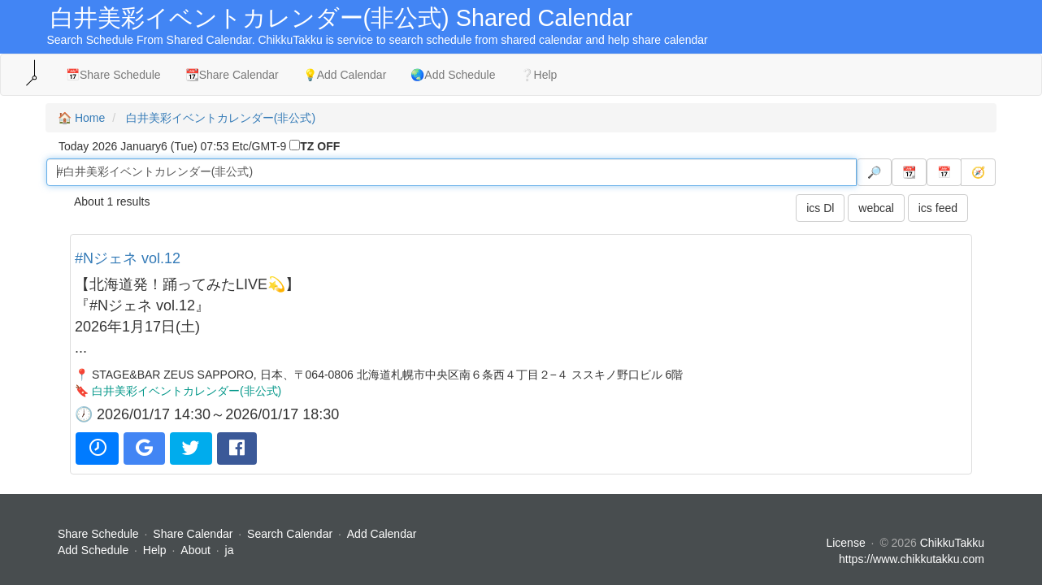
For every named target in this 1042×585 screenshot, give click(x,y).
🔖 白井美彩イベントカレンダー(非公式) (178, 390)
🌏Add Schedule (452, 74)
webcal (876, 208)
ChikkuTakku (952, 542)
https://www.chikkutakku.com (911, 559)
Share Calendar (192, 533)
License (845, 542)
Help (155, 550)
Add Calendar (382, 533)
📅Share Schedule (113, 74)
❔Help (539, 74)
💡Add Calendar (345, 74)
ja (229, 550)
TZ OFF (320, 146)
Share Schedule (98, 533)
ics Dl (820, 208)
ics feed (937, 208)
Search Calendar (291, 533)
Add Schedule (93, 550)
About (195, 550)
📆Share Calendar (232, 74)
